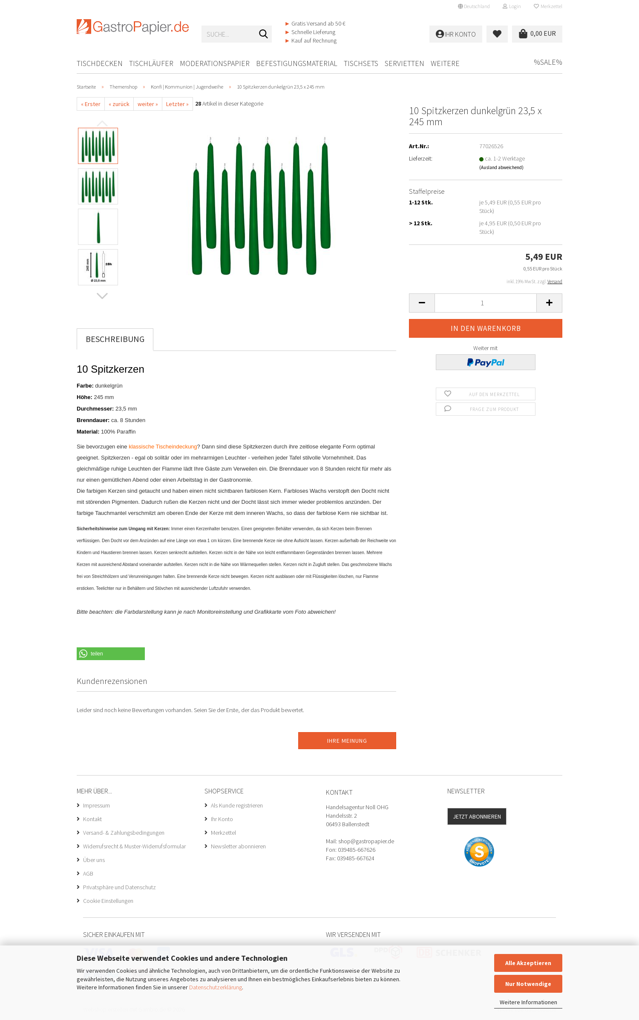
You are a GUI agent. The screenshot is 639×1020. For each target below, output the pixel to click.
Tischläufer (151, 63)
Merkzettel (548, 6)
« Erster (91, 104)
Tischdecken (100, 63)
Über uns (94, 860)
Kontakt (92, 819)
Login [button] (512, 6)
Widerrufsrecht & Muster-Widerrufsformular (134, 846)
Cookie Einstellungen (108, 901)
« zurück (119, 104)
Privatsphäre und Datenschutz (119, 887)
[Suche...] (264, 34)
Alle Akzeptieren (528, 963)
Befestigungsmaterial (296, 63)
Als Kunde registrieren (237, 805)
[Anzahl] (486, 303)
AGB (88, 873)
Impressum (96, 805)
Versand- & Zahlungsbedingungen (123, 832)
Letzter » (177, 104)
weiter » (148, 104)
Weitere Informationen (528, 1002)
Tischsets (361, 63)
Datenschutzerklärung (215, 987)
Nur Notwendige (528, 984)
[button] (474, 6)
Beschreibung (115, 338)
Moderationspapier (215, 63)
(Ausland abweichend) (501, 167)
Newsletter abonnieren (238, 846)
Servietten (404, 63)
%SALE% (548, 62)
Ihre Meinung (347, 740)
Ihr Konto (222, 819)
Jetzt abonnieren (477, 816)
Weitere (445, 63)
